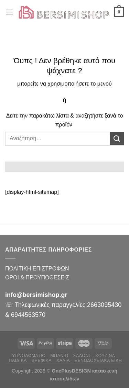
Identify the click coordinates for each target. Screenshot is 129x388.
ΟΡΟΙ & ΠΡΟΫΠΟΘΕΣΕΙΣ (37, 277)
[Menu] (9, 11)
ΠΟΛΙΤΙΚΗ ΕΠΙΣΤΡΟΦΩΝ (37, 268)
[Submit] (117, 138)
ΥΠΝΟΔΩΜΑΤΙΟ (29, 355)
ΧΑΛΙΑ (63, 360)
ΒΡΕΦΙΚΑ (42, 360)
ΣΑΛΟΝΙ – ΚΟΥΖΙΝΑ (94, 355)
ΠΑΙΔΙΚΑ (18, 360)
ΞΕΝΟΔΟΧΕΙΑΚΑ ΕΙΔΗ (98, 360)
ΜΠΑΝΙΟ (59, 355)
